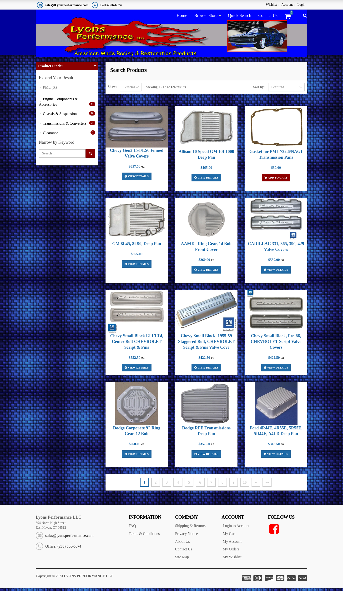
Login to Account (236, 528)
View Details (137, 178)
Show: (112, 89)
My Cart (229, 536)
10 (246, 485)
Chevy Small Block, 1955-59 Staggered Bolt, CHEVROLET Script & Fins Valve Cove (206, 344)
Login (301, 4)
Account (287, 4)
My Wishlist (232, 560)
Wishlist (271, 4)
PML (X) (50, 90)
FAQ (132, 528)
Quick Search (239, 15)
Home (182, 15)
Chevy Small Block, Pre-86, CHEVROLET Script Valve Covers (276, 344)
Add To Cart (276, 180)
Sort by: (259, 89)
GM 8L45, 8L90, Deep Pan (136, 246)
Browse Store (205, 15)
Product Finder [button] (50, 69)
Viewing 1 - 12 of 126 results (166, 89)
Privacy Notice (186, 536)
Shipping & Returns (190, 528)
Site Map (182, 560)
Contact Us (267, 15)
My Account (232, 544)
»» (269, 485)
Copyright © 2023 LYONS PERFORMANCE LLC (74, 579)
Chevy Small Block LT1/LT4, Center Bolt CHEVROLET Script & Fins (136, 344)
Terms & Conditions (144, 536)
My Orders (231, 552)
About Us (182, 544)
